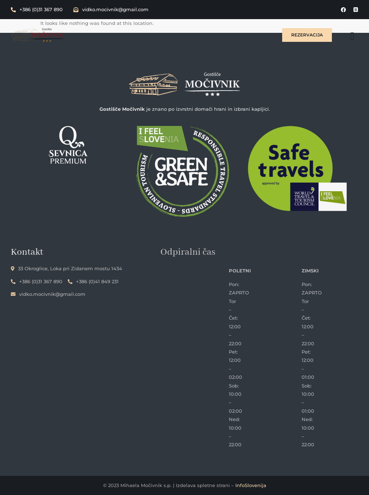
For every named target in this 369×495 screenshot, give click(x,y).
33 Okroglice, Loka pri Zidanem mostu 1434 (66, 268)
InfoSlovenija (250, 485)
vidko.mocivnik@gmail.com (111, 9)
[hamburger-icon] (352, 36)
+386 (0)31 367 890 (37, 9)
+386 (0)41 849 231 (93, 281)
